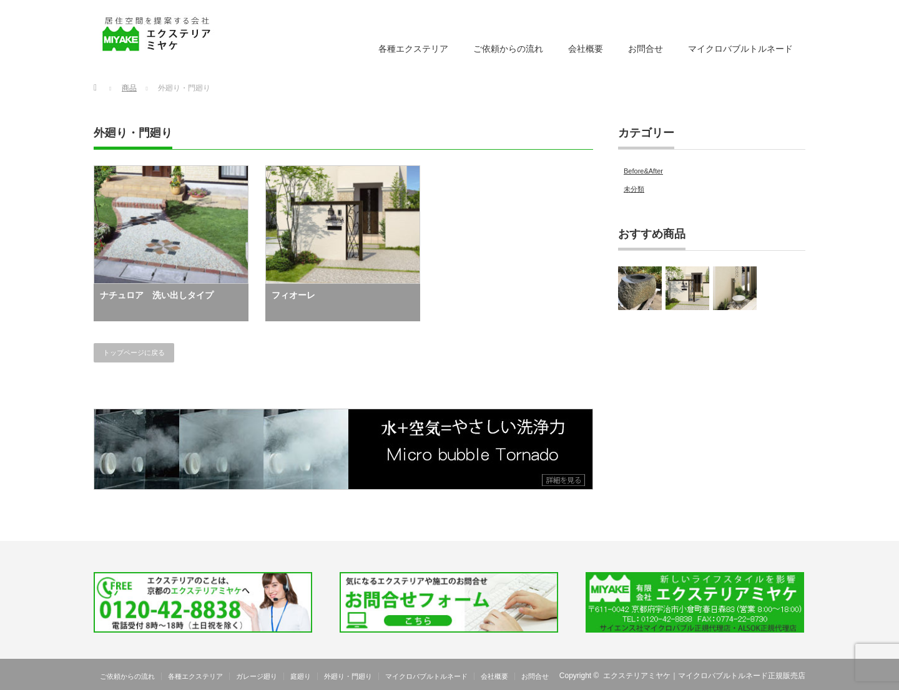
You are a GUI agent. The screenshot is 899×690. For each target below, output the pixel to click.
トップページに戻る (134, 352)
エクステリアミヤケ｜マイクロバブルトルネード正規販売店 (704, 675)
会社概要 (585, 49)
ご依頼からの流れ (508, 49)
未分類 (634, 189)
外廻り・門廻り (348, 676)
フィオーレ (293, 295)
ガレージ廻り (256, 676)
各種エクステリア (413, 49)
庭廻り (300, 676)
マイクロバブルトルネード (740, 49)
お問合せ (645, 49)
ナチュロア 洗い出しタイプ (157, 295)
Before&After (643, 171)
